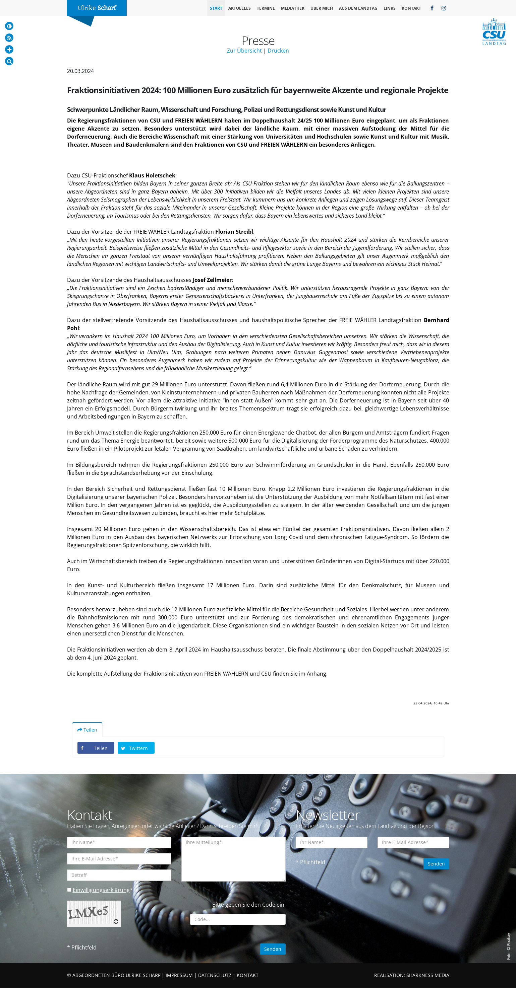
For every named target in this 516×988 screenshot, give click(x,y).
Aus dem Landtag (358, 8)
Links (390, 8)
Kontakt (411, 8)
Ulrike (97, 7)
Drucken (278, 50)
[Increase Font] (9, 49)
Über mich (321, 8)
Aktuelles (239, 8)
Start (216, 8)
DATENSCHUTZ (214, 975)
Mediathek (292, 8)
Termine (266, 8)
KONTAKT (248, 975)
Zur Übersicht (244, 50)
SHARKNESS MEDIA (427, 975)
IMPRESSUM (179, 975)
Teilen (87, 730)
